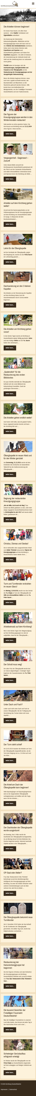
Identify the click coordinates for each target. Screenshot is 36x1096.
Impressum (4, 1089)
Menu (33, 3)
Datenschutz (13, 1089)
